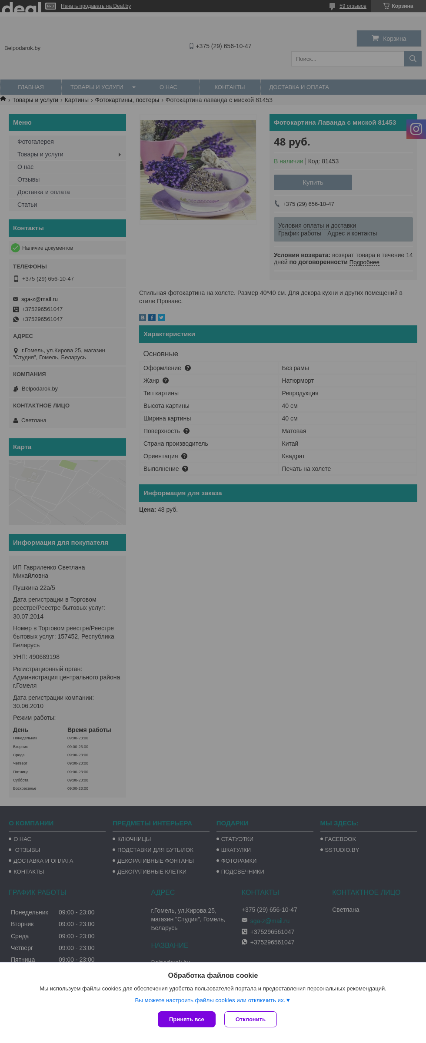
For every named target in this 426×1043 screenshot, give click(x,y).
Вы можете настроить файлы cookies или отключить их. (210, 1000)
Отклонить (251, 1019)
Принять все (186, 1019)
